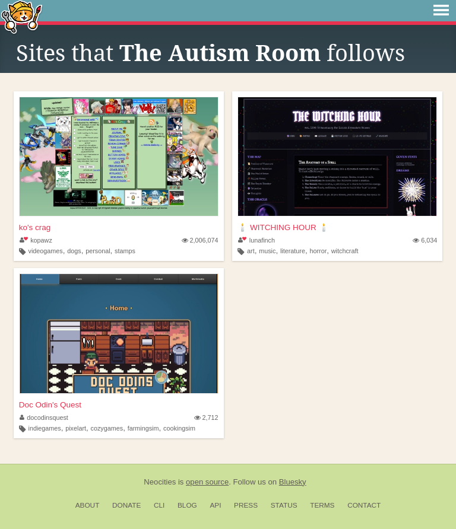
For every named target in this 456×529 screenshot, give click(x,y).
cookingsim (179, 428)
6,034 (425, 240)
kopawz (36, 240)
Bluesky (292, 481)
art (251, 250)
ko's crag (35, 227)
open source (207, 481)
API (215, 505)
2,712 (206, 417)
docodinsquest (44, 417)
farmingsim (143, 428)
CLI (159, 505)
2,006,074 (200, 240)
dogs (74, 250)
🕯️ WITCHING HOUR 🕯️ (283, 227)
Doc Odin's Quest (50, 404)
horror (318, 250)
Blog (187, 505)
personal (98, 250)
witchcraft (345, 250)
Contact (364, 505)
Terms (322, 505)
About (87, 505)
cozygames (107, 428)
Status (284, 505)
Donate (126, 505)
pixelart (75, 428)
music (267, 250)
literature (292, 250)
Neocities (160, 481)
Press (246, 505)
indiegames (44, 428)
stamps (125, 250)
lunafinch (256, 240)
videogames (45, 250)
